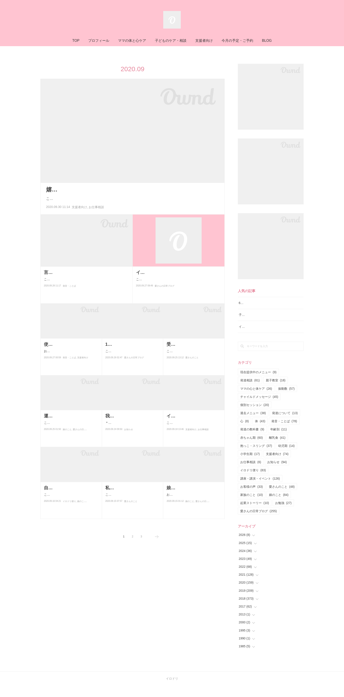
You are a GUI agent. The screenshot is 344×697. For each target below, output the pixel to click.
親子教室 (275, 391)
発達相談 (250, 391)
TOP (75, 40)
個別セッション (254, 416)
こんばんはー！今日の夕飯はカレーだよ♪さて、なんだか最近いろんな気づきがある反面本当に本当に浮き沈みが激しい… (178, 281)
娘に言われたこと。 (186, 487)
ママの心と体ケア (256, 399)
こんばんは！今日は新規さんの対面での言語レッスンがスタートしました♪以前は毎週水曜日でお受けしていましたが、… (86, 281)
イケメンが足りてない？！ (162, 272)
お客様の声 (251, 497)
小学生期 (250, 465)
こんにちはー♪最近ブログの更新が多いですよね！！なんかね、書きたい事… (132, 504)
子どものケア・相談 (170, 40)
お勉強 (283, 514)
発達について (285, 424)
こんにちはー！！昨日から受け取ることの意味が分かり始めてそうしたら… (131, 360)
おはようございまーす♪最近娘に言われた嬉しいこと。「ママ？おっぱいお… (193, 497)
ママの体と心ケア (132, 40)
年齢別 (278, 440)
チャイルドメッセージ (259, 407)
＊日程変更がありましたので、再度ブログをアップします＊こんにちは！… (131, 432)
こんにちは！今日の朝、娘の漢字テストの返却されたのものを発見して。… (70, 504)
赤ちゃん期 (251, 448)
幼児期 (286, 457)
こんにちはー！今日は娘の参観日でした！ (70, 425)
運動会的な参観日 (61, 415)
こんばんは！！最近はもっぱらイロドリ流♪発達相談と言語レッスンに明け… (193, 432)
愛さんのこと (192, 370)
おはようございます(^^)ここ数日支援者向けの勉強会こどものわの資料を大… (71, 353)
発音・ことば (69, 291)
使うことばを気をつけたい (70, 344)
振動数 (286, 399)
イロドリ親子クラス (252, 338)
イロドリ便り (69, 514)
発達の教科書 (252, 440)
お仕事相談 (96, 207)
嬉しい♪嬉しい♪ (66, 189)
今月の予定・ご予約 (237, 40)
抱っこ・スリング (256, 457)
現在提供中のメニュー (258, 383)
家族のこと (251, 506)
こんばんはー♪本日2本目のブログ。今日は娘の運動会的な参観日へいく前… (193, 360)
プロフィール (98, 40)
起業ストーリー (254, 514)
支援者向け (204, 40)
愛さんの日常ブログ (164, 291)
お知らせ (128, 442)
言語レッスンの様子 (63, 272)
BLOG (267, 40)
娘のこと (67, 435)
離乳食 (277, 448)
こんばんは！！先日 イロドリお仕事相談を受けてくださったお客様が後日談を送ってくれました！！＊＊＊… (132, 198)
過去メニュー (253, 424)
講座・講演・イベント (260, 489)
